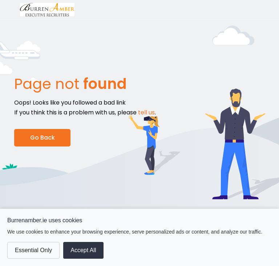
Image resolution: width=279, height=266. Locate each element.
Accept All (83, 250)
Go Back (42, 137)
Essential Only (33, 250)
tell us (146, 112)
